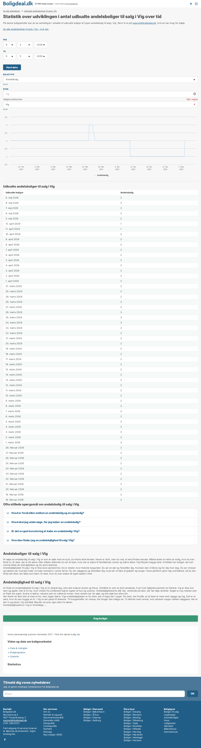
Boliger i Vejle (131, 723)
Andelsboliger (171, 717)
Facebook (5, 740)
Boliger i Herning (132, 731)
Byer (5, 89)
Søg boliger (100, 618)
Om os (46, 711)
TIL (4, 51)
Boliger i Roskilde (133, 726)
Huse (166, 720)
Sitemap (47, 731)
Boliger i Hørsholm (133, 734)
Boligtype (8, 74)
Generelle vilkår (51, 720)
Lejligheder (170, 723)
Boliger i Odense (92, 717)
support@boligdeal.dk (144, 23)
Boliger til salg (171, 711)
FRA (5, 39)
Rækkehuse (170, 728)
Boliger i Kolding (132, 717)
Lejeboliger (170, 714)
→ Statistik (13, 656)
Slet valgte (192, 99)
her (78, 634)
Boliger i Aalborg (92, 720)
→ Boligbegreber (16, 652)
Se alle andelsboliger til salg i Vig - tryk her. (26, 29)
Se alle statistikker (11, 11)
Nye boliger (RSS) (52, 734)
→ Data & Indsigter (17, 648)
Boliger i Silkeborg (133, 720)
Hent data (12, 67)
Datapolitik (49, 723)
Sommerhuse (171, 731)
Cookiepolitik (50, 726)
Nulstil (5, 84)
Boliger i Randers (132, 714)
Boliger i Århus (91, 714)
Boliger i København (94, 711)
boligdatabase (71, 4)
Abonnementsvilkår (53, 717)
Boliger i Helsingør (133, 737)
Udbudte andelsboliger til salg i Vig (40, 11)
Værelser (168, 726)
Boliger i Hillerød (132, 728)
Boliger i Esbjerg (132, 711)
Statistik (47, 728)
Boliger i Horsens (132, 740)
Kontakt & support (52, 714)
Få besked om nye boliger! (190, 3)
